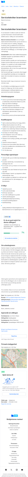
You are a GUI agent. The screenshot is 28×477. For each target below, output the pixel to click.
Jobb (7, 6)
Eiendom (23, 297)
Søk (11, 6)
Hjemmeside (4, 331)
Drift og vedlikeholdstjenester (13, 297)
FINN (2, 6)
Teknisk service (14, 301)
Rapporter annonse (6, 404)
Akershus (16, 6)
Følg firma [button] (14, 336)
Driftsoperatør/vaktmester (17, 299)
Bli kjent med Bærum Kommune (9, 329)
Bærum (22, 6)
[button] (3, 11)
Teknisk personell (5, 301)
